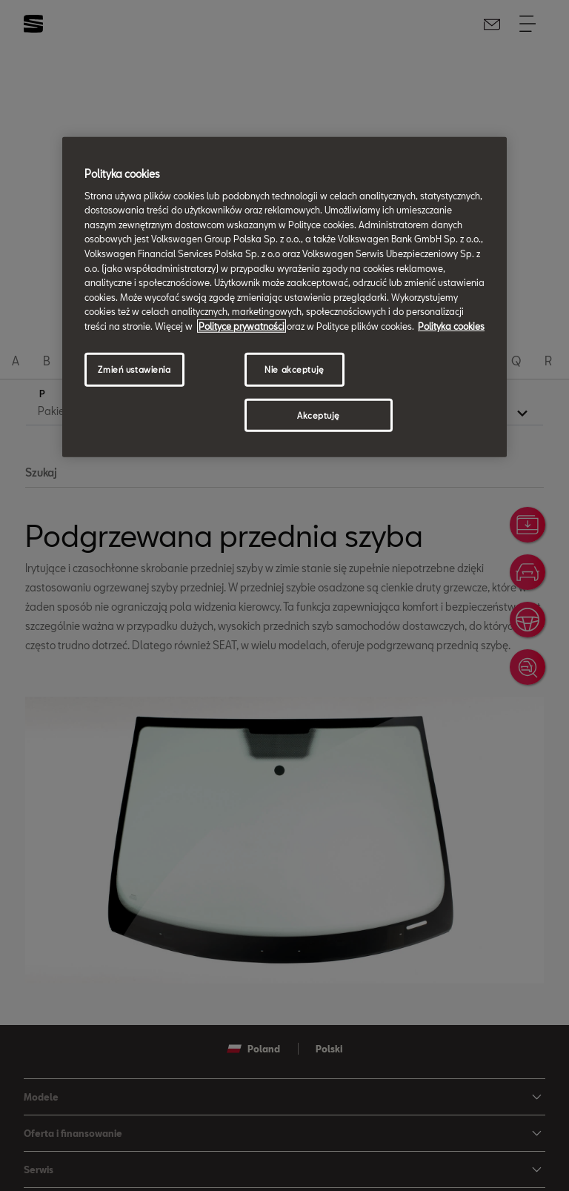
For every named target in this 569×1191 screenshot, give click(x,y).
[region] (284, 297)
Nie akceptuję (294, 369)
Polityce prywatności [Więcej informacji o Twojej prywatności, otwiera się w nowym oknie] (241, 326)
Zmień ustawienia (134, 369)
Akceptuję (318, 414)
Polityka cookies (451, 326)
